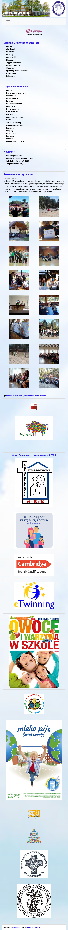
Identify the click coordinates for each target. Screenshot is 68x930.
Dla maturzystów (13, 65)
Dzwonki (9, 101)
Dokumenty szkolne (14, 104)
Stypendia (10, 68)
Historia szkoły (12, 112)
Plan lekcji (10, 49)
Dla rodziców (11, 60)
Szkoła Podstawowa (14, 161)
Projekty (9, 55)
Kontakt (9, 46)
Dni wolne (10, 52)
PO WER (9, 139)
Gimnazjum (11, 133)
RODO (8, 120)
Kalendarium (11, 96)
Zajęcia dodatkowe (13, 63)
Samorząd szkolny (13, 123)
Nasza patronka (12, 109)
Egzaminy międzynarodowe (17, 71)
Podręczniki (11, 57)
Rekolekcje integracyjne (18, 174)
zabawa (43, 396)
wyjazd (36, 396)
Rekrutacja (10, 76)
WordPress (16, 927)
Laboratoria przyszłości (15, 141)
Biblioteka (10, 128)
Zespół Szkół (11, 164)
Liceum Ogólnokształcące (16, 158)
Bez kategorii (11, 156)
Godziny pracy (12, 98)
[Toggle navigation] (8, 21)
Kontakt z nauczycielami (16, 93)
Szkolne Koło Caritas (14, 125)
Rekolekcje (19, 396)
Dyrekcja (9, 114)
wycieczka (28, 396)
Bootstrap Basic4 (33, 927)
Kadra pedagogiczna (14, 117)
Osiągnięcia (11, 73)
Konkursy (10, 136)
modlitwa (10, 396)
